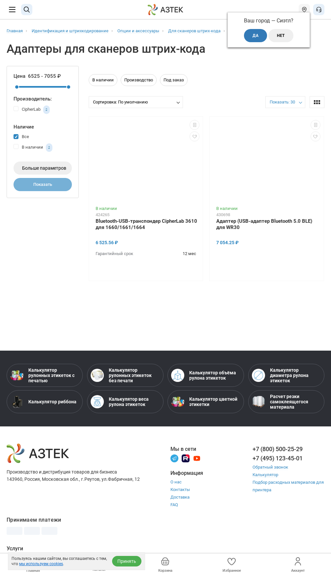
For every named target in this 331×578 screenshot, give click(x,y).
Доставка (180, 497)
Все (21, 136)
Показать (42, 184)
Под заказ (174, 79)
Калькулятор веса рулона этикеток (120, 401)
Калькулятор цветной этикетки (204, 401)
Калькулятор (265, 474)
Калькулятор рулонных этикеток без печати (121, 375)
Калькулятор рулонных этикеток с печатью (42, 375)
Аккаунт (298, 565)
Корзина (165, 565)
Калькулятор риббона (43, 401)
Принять (126, 561)
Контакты (180, 489)
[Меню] (12, 9)
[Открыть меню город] (304, 9)
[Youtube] (197, 457)
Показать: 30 (282, 102)
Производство (138, 79)
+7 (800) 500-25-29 (278, 449)
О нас (176, 481)
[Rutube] (186, 457)
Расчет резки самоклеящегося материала (280, 402)
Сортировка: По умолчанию (120, 102)
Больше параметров (44, 168)
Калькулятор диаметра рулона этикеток (280, 375)
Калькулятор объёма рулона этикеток (203, 375)
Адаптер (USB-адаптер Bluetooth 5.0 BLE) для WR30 (264, 224)
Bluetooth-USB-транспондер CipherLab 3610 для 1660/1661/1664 (146, 224)
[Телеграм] (174, 457)
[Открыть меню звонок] (318, 9)
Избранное (232, 565)
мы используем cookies (41, 564)
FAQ (174, 504)
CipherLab (32, 109)
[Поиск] (26, 9)
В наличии (33, 147)
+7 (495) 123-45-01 (278, 458)
